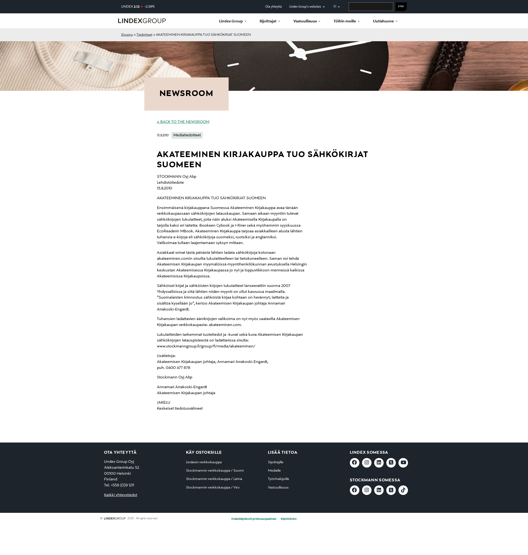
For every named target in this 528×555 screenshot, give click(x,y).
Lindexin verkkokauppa (204, 462)
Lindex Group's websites (305, 7)
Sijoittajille (275, 462)
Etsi (401, 6)
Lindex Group (231, 21)
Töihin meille (345, 21)
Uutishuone (383, 21)
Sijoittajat (268, 21)
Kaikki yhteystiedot (120, 495)
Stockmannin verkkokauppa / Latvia (214, 479)
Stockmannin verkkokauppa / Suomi (215, 471)
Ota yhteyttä (273, 7)
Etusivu (127, 35)
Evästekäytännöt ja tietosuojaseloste (253, 519)
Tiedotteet (144, 35)
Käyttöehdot (289, 519)
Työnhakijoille (278, 479)
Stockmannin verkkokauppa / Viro (213, 487)
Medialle (274, 471)
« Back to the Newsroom (183, 122)
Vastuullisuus (305, 21)
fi (335, 7)
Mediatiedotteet (187, 135)
